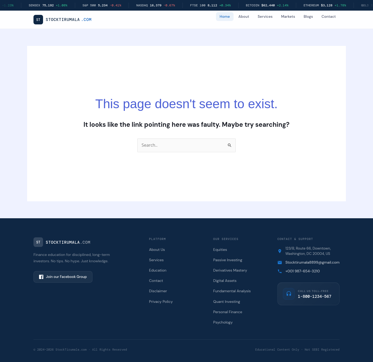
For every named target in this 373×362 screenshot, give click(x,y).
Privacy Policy (161, 301)
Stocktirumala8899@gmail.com (312, 262)
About (243, 16)
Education (157, 270)
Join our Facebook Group (63, 276)
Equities (220, 249)
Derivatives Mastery (230, 270)
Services (265, 16)
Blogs (308, 16)
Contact (328, 16)
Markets (288, 16)
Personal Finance (227, 311)
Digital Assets (225, 280)
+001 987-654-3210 (302, 271)
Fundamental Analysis (232, 291)
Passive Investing (227, 260)
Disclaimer (158, 291)
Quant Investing (226, 301)
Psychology (223, 322)
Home (225, 16)
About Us (157, 249)
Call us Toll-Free (313, 291)
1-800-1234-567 (314, 296)
